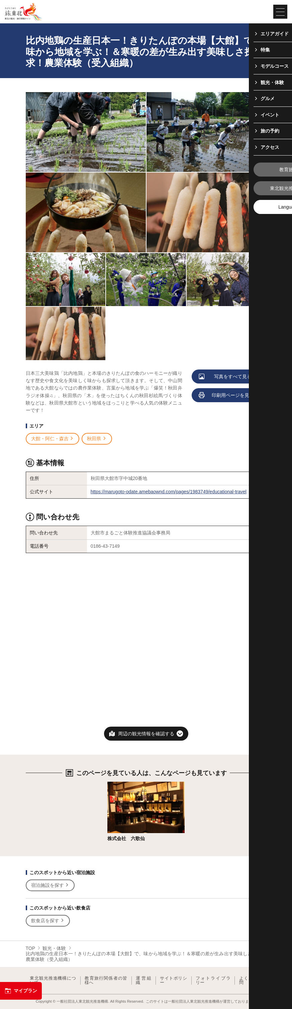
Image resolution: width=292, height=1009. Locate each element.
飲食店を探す (48, 921)
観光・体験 (54, 948)
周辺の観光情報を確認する (146, 733)
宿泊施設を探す (50, 885)
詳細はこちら (121, 784)
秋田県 (97, 439)
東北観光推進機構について (53, 980)
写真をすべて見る (225, 377)
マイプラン (21, 991)
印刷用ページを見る (226, 396)
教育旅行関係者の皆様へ (106, 980)
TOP (30, 948)
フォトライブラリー (213, 980)
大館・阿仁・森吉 (52, 439)
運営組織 (143, 980)
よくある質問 (250, 980)
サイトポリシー (173, 980)
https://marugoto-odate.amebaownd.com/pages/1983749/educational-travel (169, 491)
